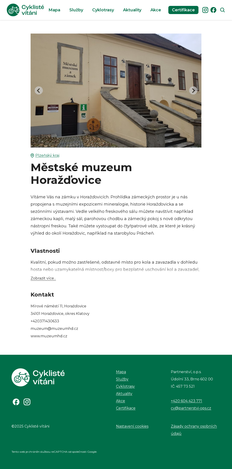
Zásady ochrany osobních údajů (194, 430)
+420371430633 (45, 321)
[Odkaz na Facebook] (16, 401)
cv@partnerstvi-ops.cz (191, 408)
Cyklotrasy (103, 9)
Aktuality (132, 9)
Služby (76, 9)
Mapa (54, 9)
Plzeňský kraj (45, 155)
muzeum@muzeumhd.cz (54, 328)
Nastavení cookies (132, 426)
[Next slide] (193, 90)
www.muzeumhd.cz (49, 336)
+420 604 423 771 (186, 401)
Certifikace (183, 9)
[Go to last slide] (39, 90)
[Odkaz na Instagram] (26, 401)
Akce (155, 9)
